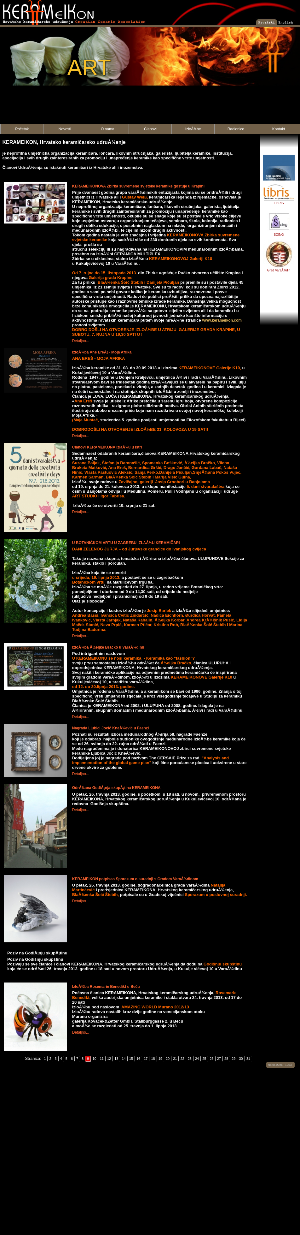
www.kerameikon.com (222, 320)
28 (226, 1058)
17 (145, 1058)
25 (204, 1058)
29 (233, 1058)
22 (182, 1058)
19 (160, 1058)
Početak (22, 129)
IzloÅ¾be (193, 129)
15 (131, 1058)
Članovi (150, 129)
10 (94, 1058)
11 (102, 1058)
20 (168, 1058)
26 (211, 1058)
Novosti (65, 129)
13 (116, 1058)
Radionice (236, 129)
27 (219, 1058)
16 (138, 1058)
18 (153, 1058)
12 (109, 1058)
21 (175, 1058)
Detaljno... (80, 341)
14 (123, 1058)
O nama (107, 129)
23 (190, 1058)
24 (197, 1058)
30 (241, 1058)
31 (248, 1058)
